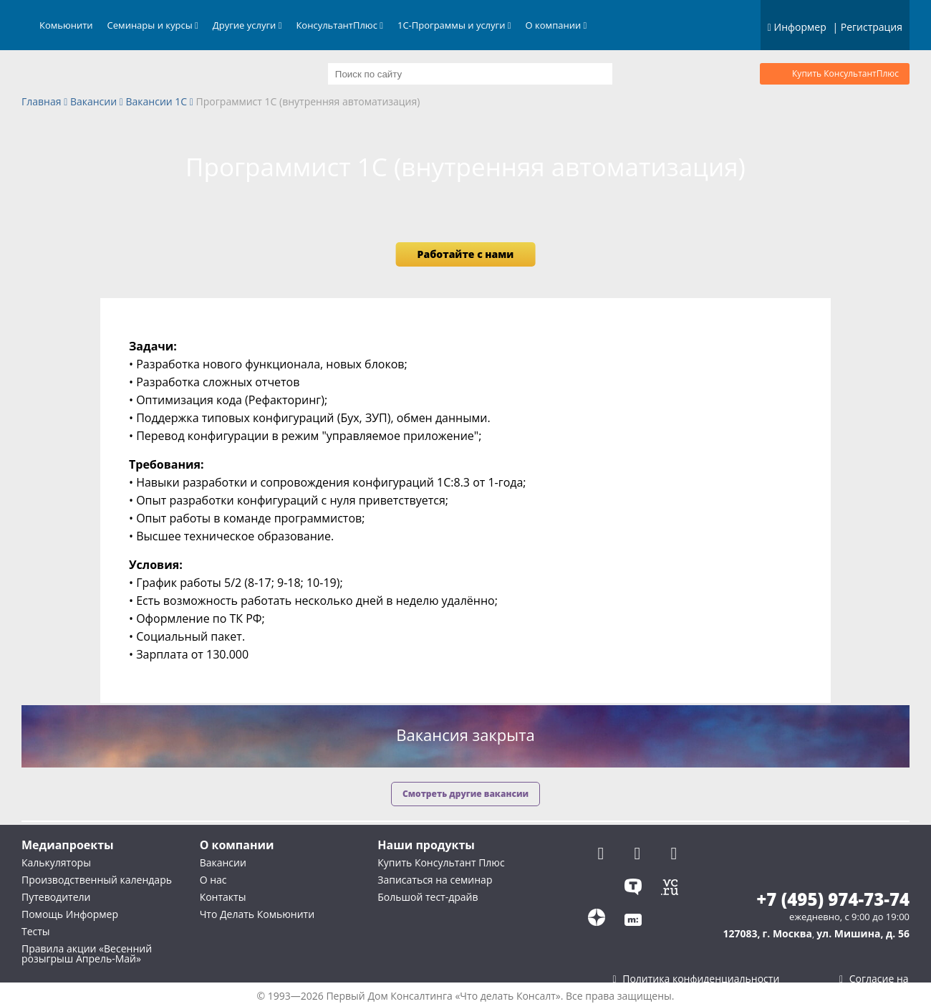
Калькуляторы (56, 862)
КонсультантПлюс (339, 25)
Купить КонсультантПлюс (845, 73)
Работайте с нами (466, 254)
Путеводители (55, 897)
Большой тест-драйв (427, 897)
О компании (556, 25)
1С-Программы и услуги (454, 25)
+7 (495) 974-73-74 (833, 899)
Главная (41, 102)
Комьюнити (66, 25)
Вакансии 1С (157, 102)
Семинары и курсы (152, 25)
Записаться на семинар (434, 879)
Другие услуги (247, 25)
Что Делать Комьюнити (257, 914)
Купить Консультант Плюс (440, 862)
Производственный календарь (96, 879)
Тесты (35, 931)
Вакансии (93, 102)
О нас (213, 879)
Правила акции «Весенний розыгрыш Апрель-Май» (86, 953)
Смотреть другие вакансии (465, 794)
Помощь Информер (69, 914)
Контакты (223, 897)
